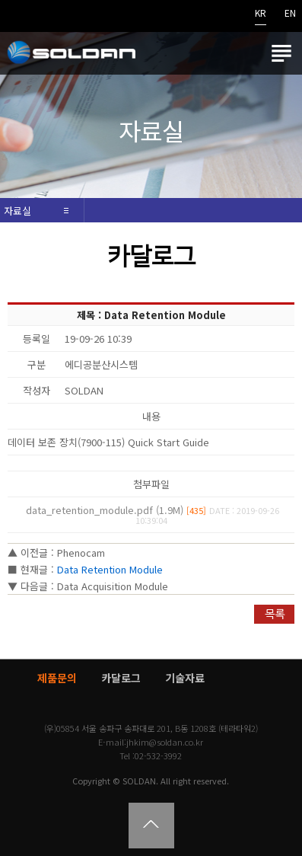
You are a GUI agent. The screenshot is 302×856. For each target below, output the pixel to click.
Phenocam (81, 552)
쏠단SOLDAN (70, 53)
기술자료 (185, 677)
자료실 (17, 210)
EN (290, 13)
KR (260, 13)
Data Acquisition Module (112, 586)
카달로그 (121, 677)
